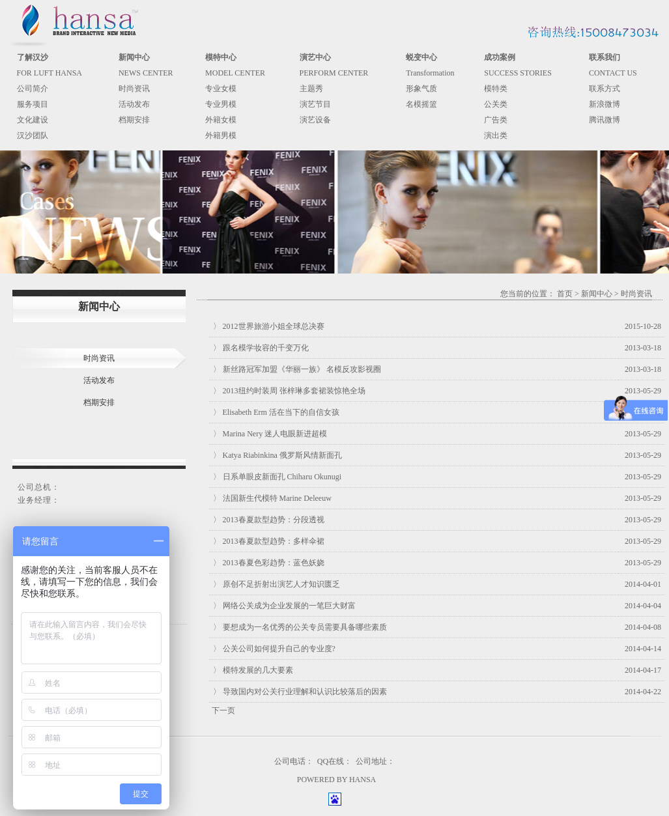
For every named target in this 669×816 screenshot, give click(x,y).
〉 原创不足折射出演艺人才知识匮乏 (276, 584)
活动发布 (134, 104)
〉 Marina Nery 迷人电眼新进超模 (270, 433)
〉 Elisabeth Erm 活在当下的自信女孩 (276, 412)
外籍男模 (220, 135)
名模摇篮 (421, 104)
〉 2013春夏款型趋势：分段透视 (268, 519)
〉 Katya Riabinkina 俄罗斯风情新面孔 (277, 455)
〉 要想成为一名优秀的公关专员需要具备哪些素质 (300, 627)
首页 (565, 293)
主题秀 (311, 88)
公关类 (495, 104)
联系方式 (604, 88)
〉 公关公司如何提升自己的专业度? (274, 648)
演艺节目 (315, 104)
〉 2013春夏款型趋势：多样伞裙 (268, 541)
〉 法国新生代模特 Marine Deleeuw (272, 498)
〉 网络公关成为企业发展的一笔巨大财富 (284, 605)
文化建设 (32, 119)
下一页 (223, 710)
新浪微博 (604, 104)
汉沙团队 (32, 135)
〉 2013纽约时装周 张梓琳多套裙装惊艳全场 (289, 390)
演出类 (495, 135)
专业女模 (220, 88)
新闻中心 (596, 293)
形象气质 (421, 88)
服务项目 (32, 104)
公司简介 (32, 88)
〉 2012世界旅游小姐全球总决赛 (268, 326)
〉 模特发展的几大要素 (253, 670)
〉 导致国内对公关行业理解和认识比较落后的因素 (300, 691)
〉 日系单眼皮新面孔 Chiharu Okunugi (277, 476)
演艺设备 (315, 119)
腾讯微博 (604, 119)
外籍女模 (220, 119)
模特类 (495, 88)
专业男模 (220, 104)
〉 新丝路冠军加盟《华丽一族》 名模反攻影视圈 (297, 369)
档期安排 (134, 119)
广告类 (495, 119)
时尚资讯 (134, 88)
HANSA (362, 779)
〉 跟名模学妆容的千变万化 (261, 347)
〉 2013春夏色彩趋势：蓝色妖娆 (268, 562)
